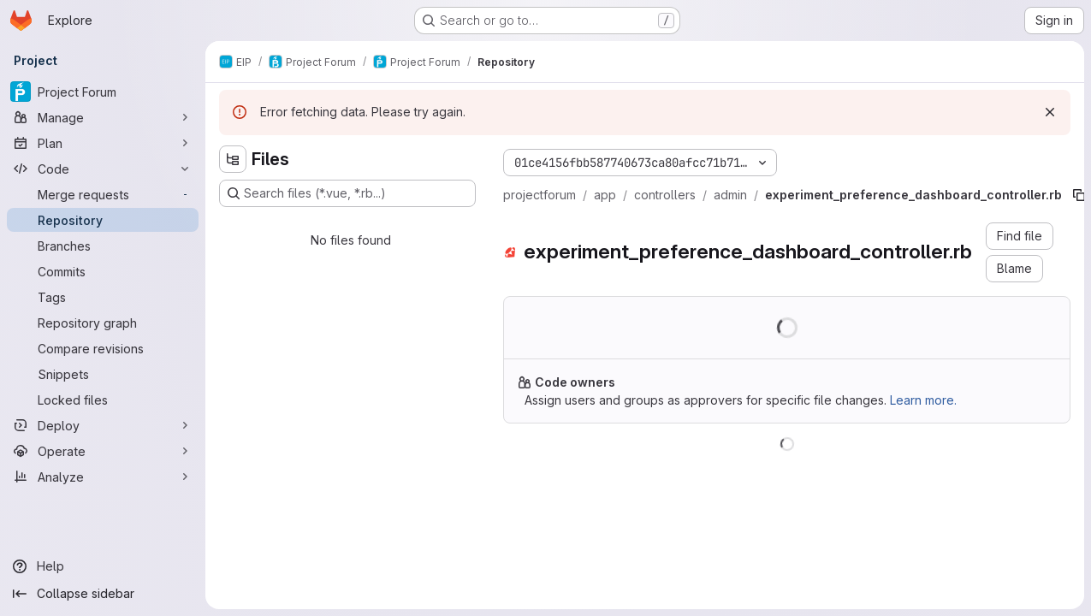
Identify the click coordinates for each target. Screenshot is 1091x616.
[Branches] (103, 246)
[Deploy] (103, 425)
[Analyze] (103, 477)
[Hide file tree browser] (232, 159)
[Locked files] (103, 400)
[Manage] (103, 117)
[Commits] (103, 271)
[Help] (103, 566)
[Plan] (103, 143)
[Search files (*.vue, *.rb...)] (347, 193)
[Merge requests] (103, 194)
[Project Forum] (103, 92)
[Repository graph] (103, 323)
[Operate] (103, 451)
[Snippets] (103, 374)
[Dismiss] (1050, 112)
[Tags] (103, 297)
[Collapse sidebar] (103, 594)
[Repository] (103, 220)
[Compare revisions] (103, 348)
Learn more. (923, 400)
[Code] (103, 169)
